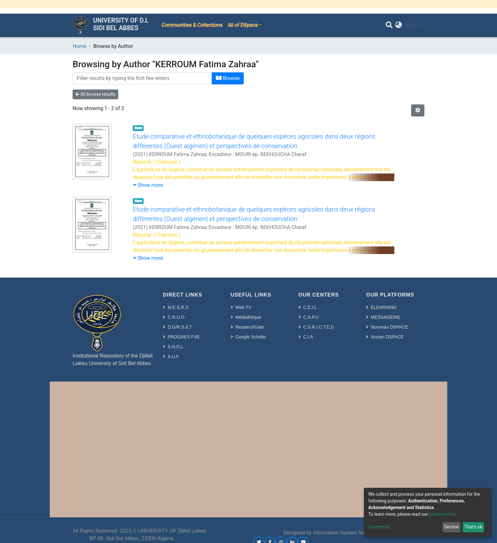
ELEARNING (384, 307)
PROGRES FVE (184, 336)
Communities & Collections (191, 25)
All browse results (95, 94)
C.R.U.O (176, 317)
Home (80, 46)
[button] (398, 25)
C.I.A (308, 336)
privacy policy (442, 514)
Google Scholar (251, 336)
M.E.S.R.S (178, 307)
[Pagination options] (417, 110)
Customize (378, 526)
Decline (451, 526)
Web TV (243, 307)
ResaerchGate (250, 327)
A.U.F (173, 356)
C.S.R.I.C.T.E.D (318, 327)
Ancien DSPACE (387, 336)
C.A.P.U (311, 317)
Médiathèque (248, 317)
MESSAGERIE (385, 317)
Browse (228, 78)
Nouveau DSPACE (389, 327)
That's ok (473, 526)
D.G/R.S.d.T (180, 327)
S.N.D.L (175, 346)
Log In (412, 25)
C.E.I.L (310, 307)
